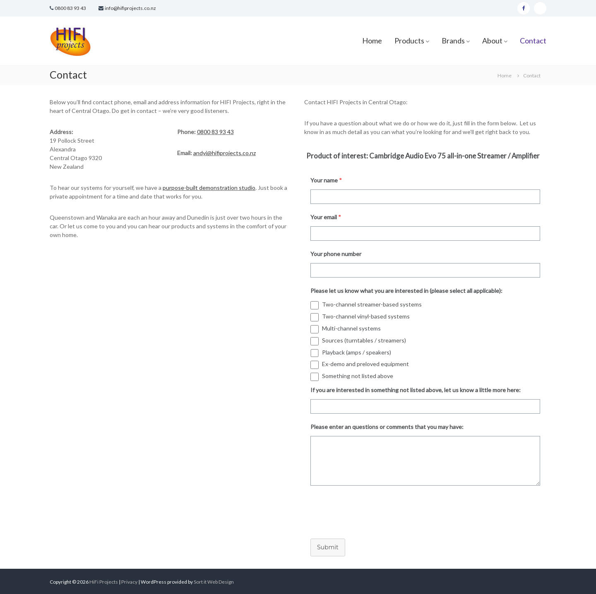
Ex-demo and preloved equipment (365, 363)
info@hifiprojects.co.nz (130, 8)
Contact (533, 40)
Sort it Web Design (214, 582)
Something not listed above (357, 375)
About (492, 40)
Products (409, 40)
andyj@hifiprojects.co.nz (224, 152)
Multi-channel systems (351, 328)
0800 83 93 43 (70, 8)
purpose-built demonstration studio (209, 187)
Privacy (129, 582)
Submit (328, 547)
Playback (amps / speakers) (356, 352)
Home (372, 40)
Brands (453, 40)
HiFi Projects (103, 582)
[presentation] (367, 510)
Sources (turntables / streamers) (364, 340)
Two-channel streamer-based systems (372, 304)
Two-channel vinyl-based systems (366, 316)
